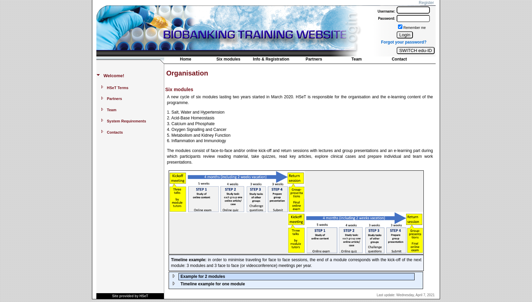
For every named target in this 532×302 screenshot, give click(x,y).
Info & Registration (271, 59)
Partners (314, 59)
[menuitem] (185, 59)
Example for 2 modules (202, 276)
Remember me (414, 28)
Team (357, 59)
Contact (399, 59)
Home (185, 59)
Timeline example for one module (212, 284)
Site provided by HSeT (130, 296)
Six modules (228, 59)
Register (426, 2)
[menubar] (292, 60)
